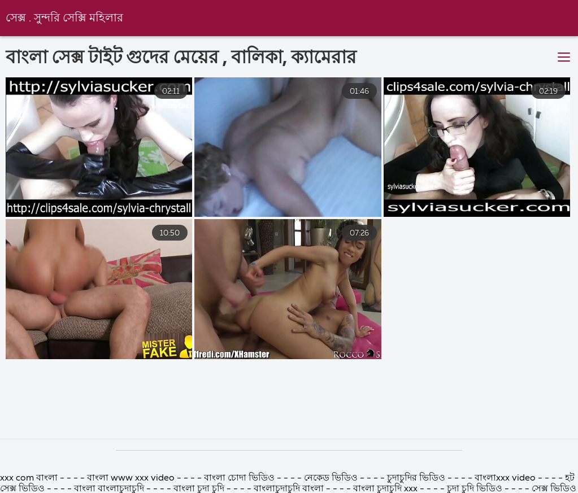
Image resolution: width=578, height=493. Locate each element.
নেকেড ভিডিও (332, 478)
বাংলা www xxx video (131, 478)
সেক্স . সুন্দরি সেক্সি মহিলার (64, 18)
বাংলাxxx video (505, 478)
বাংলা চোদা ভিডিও (239, 478)
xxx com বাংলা (30, 478)
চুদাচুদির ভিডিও (417, 478)
